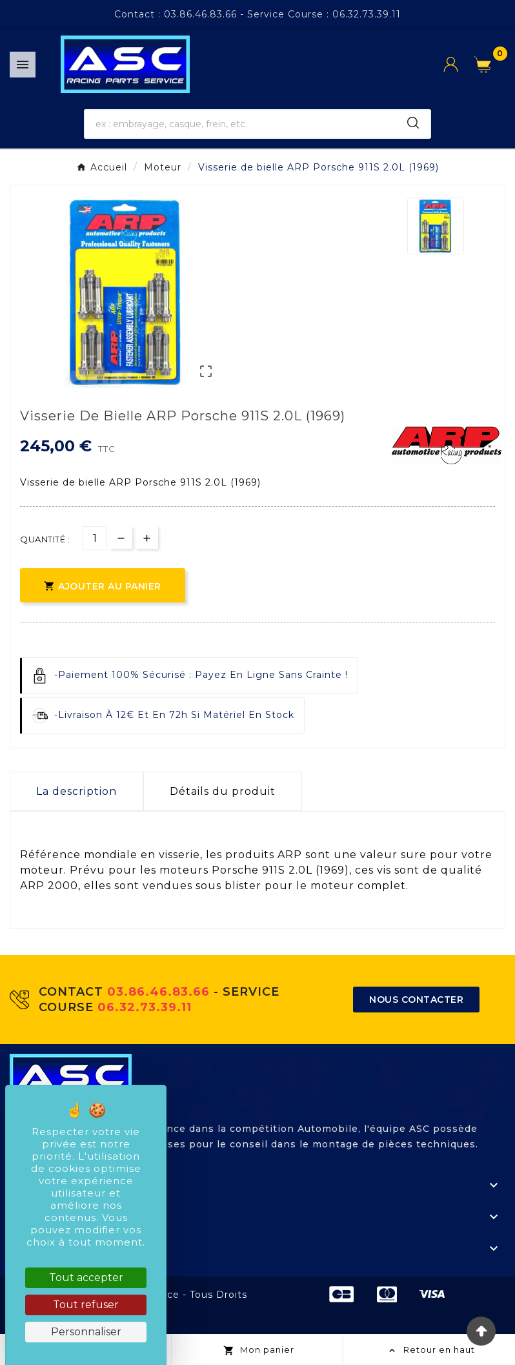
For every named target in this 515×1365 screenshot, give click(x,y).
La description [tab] (76, 791)
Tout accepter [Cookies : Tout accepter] (86, 1277)
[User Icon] (458, 64)
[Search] (413, 122)
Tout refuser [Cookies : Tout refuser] (86, 1304)
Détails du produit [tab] (223, 791)
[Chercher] (240, 124)
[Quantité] (94, 538)
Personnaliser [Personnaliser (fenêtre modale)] (86, 1332)
